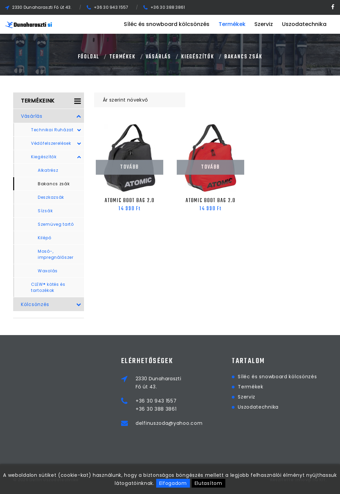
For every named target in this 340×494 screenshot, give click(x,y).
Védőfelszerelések (56, 143)
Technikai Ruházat (56, 130)
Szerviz (263, 24)
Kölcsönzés (51, 304)
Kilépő (44, 238)
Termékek (232, 24)
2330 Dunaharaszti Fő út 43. (42, 7)
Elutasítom (208, 483)
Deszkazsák (51, 197)
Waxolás (48, 271)
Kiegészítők (197, 57)
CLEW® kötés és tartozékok (48, 287)
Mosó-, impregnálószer (56, 254)
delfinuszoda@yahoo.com (206, 423)
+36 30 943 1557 (111, 7)
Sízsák (45, 211)
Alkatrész (48, 170)
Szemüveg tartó (56, 224)
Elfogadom (173, 483)
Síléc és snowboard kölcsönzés (166, 24)
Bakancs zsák (243, 57)
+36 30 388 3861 (167, 7)
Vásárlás (158, 57)
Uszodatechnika (304, 24)
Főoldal (89, 57)
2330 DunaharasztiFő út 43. (196, 382)
